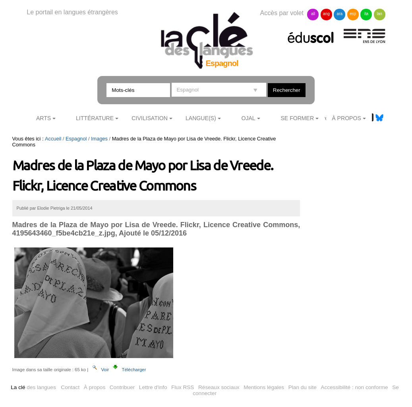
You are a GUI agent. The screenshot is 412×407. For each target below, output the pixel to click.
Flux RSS (182, 387)
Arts (43, 118)
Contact (70, 387)
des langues (33, 387)
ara (339, 14)
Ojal (248, 118)
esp (353, 14)
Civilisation (149, 118)
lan (379, 14)
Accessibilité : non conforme (354, 387)
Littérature (95, 118)
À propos (94, 387)
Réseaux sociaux (219, 387)
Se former (297, 118)
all (313, 14)
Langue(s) (201, 118)
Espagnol (76, 139)
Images (99, 139)
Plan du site (302, 387)
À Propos (346, 118)
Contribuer (122, 387)
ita (366, 14)
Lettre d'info (153, 387)
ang (326, 14)
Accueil (53, 139)
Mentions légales (264, 387)
